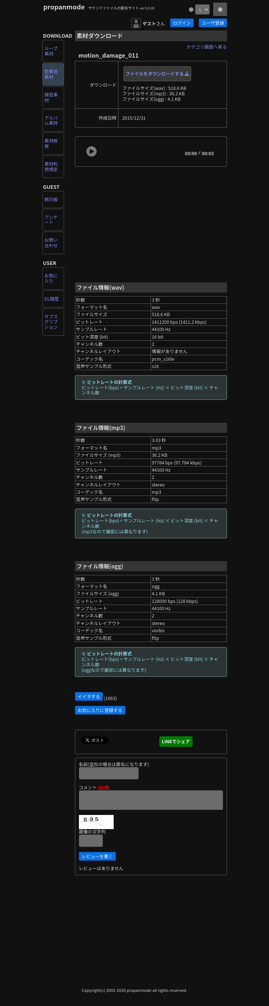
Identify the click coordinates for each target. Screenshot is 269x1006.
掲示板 (51, 199)
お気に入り (51, 278)
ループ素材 (51, 51)
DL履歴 (52, 298)
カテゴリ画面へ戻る (206, 47)
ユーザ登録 (213, 23)
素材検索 (51, 143)
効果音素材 (51, 74)
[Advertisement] (151, 223)
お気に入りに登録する (100, 710)
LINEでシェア (176, 741)
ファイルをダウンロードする (157, 73)
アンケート (51, 220)
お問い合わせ (51, 243)
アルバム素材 (51, 121)
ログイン (182, 23)
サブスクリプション (51, 322)
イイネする (89, 696)
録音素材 (51, 97)
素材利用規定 (51, 167)
